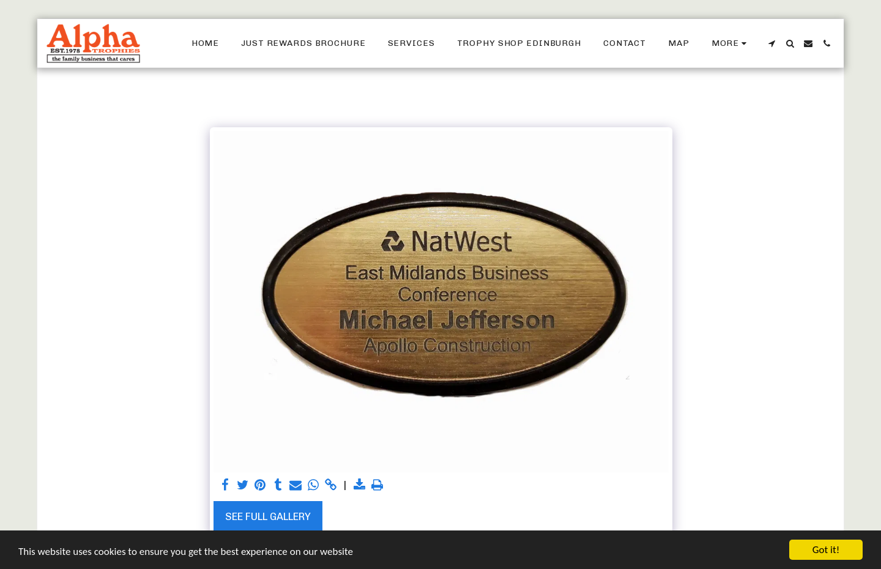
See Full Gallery (268, 516)
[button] (771, 43)
